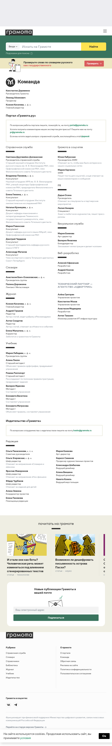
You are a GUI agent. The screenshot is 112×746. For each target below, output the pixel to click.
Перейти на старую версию (26, 727)
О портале (65, 653)
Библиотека (12, 666)
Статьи (10, 575)
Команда (64, 657)
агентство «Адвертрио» (75, 287)
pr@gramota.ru (17, 132)
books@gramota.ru (82, 430)
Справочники (12, 661)
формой (85, 136)
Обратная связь (68, 661)
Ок (104, 736)
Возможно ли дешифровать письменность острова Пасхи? (74, 563)
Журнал (10, 670)
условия (25, 738)
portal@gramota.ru (79, 125)
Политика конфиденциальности (75, 670)
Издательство (13, 678)
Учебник (10, 674)
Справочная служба (16, 653)
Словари (10, 657)
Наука (68, 571)
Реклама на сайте (69, 666)
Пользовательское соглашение (75, 674)
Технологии (23, 575)
